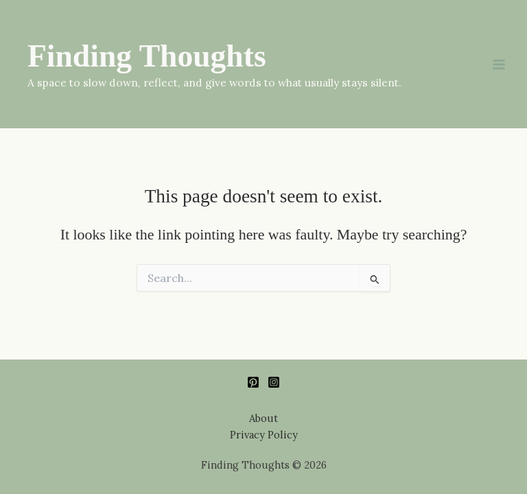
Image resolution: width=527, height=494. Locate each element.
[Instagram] (274, 382)
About (263, 418)
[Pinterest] (253, 382)
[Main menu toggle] (498, 64)
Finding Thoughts (146, 55)
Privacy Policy (264, 434)
